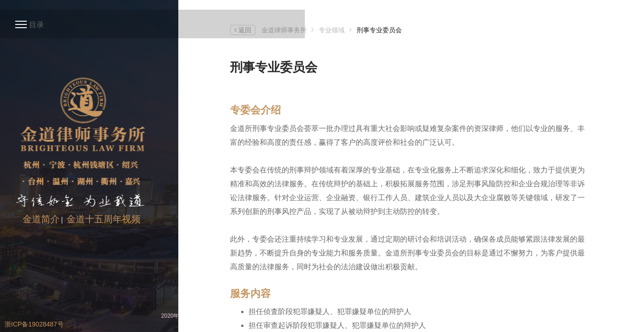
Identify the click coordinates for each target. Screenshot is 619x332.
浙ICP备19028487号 (34, 324)
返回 (242, 30)
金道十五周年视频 (103, 219)
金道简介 (41, 219)
